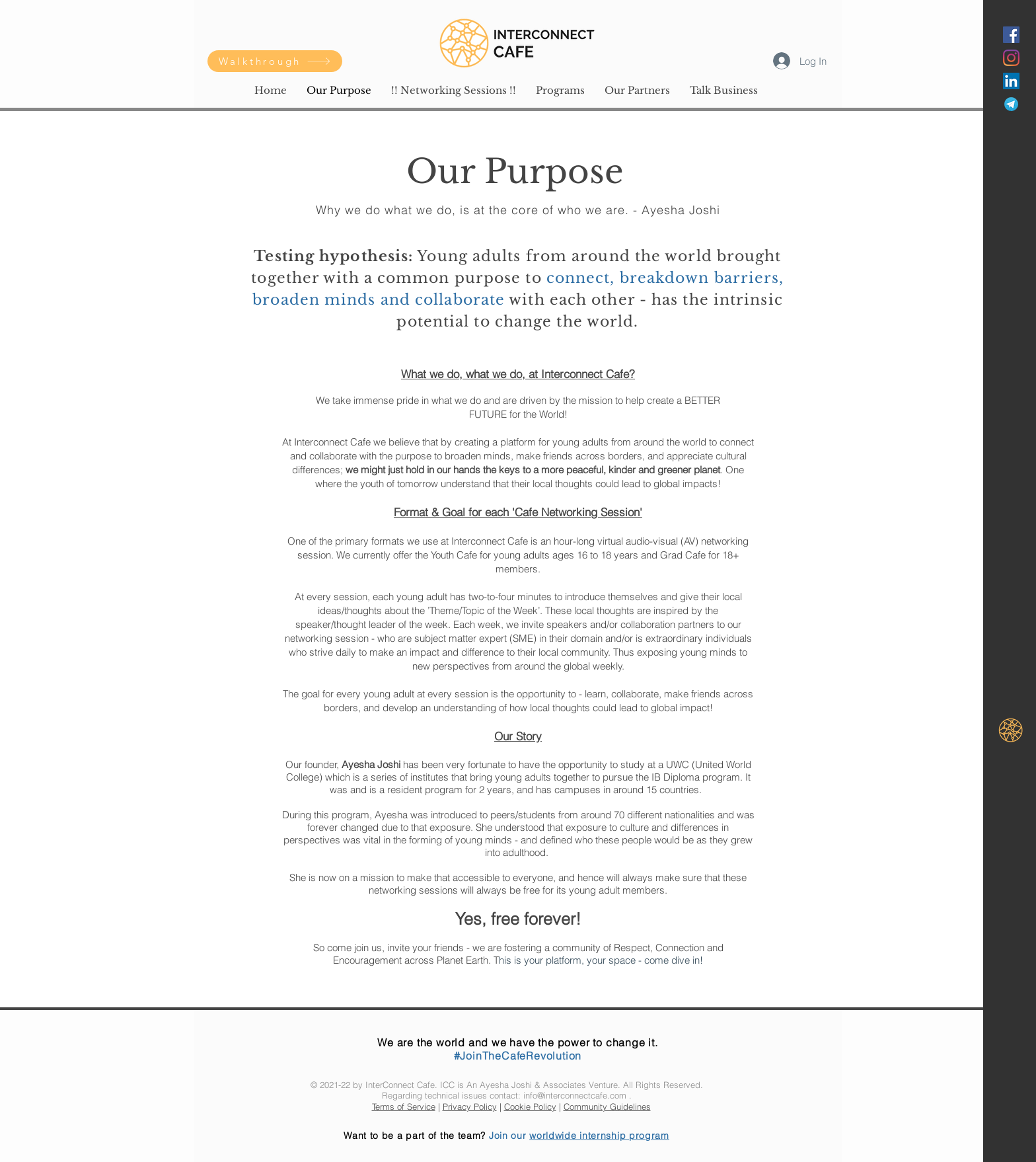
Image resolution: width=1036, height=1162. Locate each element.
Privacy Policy (470, 1106)
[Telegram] (1011, 104)
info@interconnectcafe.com (574, 1095)
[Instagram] (1011, 58)
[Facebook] (1011, 34)
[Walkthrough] (274, 61)
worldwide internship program (599, 1136)
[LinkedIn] (1011, 81)
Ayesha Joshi (506, 1084)
